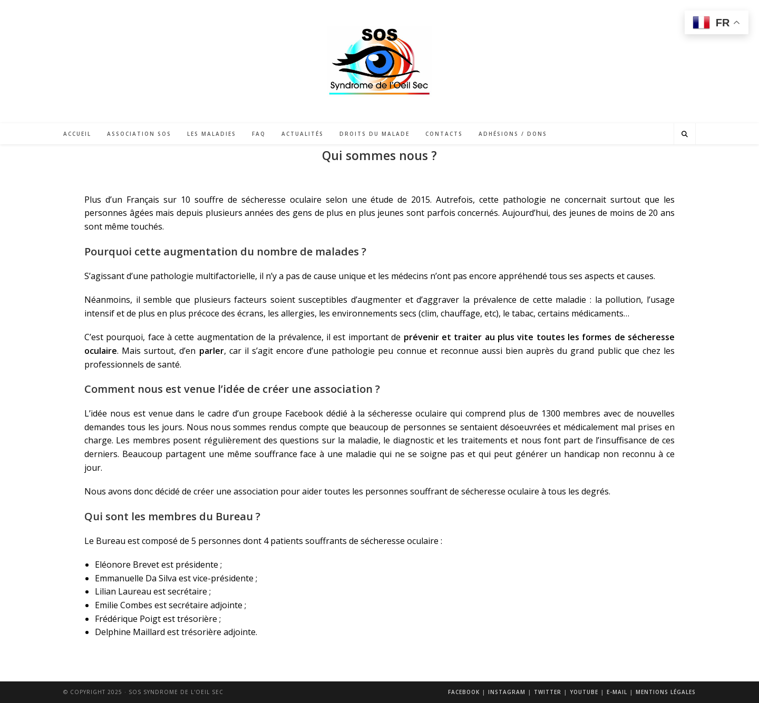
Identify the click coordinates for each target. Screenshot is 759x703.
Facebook (464, 692)
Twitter (547, 692)
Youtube (584, 692)
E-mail (617, 692)
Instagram (507, 692)
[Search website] (684, 134)
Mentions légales (666, 692)
